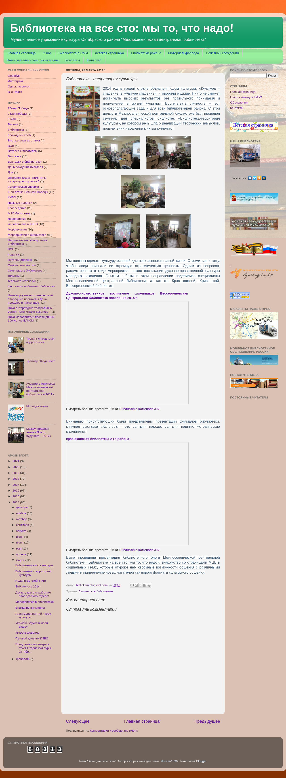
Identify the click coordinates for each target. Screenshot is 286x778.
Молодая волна (37, 406)
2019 (16, 473)
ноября (21, 513)
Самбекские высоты (22, 265)
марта (20, 560)
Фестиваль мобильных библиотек (31, 286)
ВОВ (11, 145)
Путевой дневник (20, 259)
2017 (16, 484)
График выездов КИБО (246, 97)
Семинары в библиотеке (95, 591)
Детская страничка (109, 53)
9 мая (12, 119)
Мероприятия (17, 229)
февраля (22, 659)
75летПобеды (17, 113)
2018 (16, 478)
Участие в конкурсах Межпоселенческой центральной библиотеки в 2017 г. (40, 389)
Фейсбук (13, 75)
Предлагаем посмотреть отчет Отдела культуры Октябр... (33, 648)
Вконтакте (15, 91)
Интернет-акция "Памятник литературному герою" (27, 179)
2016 (16, 490)
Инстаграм (15, 81)
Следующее (78, 721)
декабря (22, 507)
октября (22, 519)
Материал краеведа (183, 53)
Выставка (14, 156)
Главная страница (22, 53)
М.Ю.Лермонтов (19, 213)
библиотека (16, 129)
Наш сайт (94, 60)
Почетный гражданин (222, 53)
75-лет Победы (18, 108)
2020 (16, 467)
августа (21, 531)
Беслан (13, 124)
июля (20, 536)
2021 (16, 461)
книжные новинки (20, 202)
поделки (13, 254)
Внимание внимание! (30, 607)
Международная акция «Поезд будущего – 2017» (38, 432)
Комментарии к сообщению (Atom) (114, 730)
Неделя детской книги (30, 580)
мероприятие (17, 218)
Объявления (239, 102)
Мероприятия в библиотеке (27, 235)
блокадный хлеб (19, 135)
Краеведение (17, 208)
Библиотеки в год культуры (34, 565)
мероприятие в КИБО (23, 224)
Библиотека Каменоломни (139, 409)
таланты (13, 275)
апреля (21, 554)
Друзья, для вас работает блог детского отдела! (33, 594)
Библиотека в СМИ (73, 53)
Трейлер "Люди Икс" (40, 361)
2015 (16, 496)
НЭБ (11, 249)
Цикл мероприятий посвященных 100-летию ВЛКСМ (31, 318)
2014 (16, 502)
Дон (10, 172)
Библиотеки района (146, 53)
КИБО (12, 197)
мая (19, 548)
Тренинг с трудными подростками (40, 340)
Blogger (201, 761)
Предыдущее (207, 721)
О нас (47, 53)
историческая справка (23, 186)
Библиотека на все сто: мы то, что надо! (122, 28)
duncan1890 (169, 761)
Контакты (72, 60)
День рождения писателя (25, 167)
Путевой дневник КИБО (31, 638)
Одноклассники (18, 86)
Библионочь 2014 (27, 586)
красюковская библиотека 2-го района (97, 439)
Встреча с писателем (22, 151)
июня (20, 542)
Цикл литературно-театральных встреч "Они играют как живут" (30, 309)
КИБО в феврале (27, 632)
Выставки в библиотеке (24, 161)
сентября (23, 525)
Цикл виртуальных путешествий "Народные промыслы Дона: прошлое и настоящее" (30, 299)
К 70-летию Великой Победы (28, 192)
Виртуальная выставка (24, 140)
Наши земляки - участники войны (33, 60)
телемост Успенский (22, 281)
